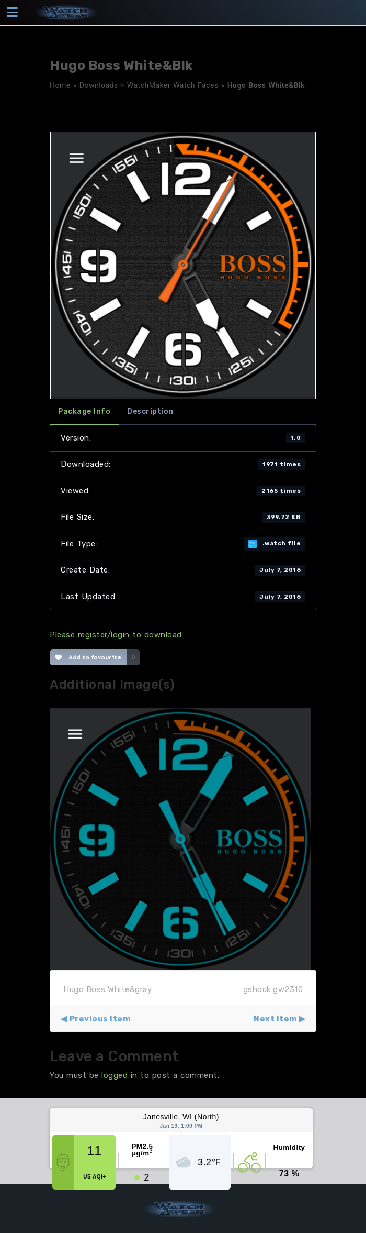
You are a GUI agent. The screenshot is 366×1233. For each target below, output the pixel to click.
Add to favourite (88, 657)
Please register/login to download (116, 635)
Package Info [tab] (84, 411)
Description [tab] (150, 411)
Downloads (98, 85)
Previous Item (100, 1018)
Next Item (275, 1018)
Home (60, 85)
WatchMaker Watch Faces (173, 85)
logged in (119, 1075)
